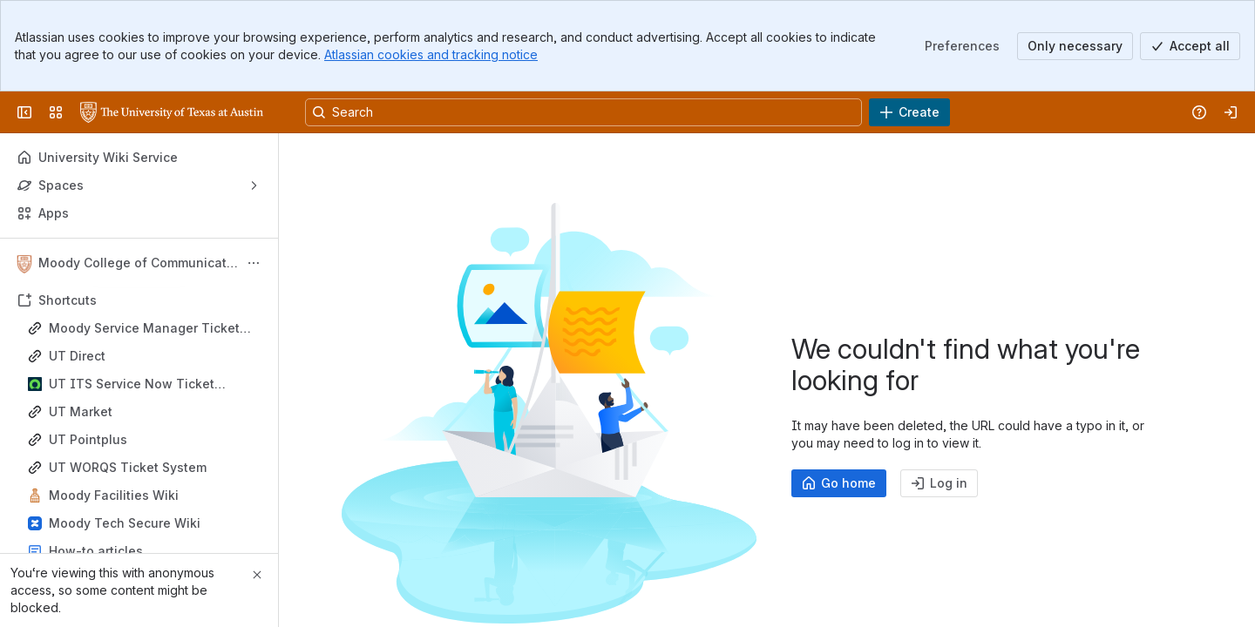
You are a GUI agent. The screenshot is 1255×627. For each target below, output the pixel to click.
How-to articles (96, 550)
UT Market (80, 411)
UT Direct (77, 355)
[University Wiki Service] (172, 112)
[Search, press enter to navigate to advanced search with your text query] (583, 112)
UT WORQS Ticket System (128, 467)
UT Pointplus (88, 439)
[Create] (909, 112)
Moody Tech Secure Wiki (124, 523)
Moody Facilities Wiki (114, 495)
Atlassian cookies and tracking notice (431, 54)
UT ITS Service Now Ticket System (131, 384)
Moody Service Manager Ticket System (144, 328)
